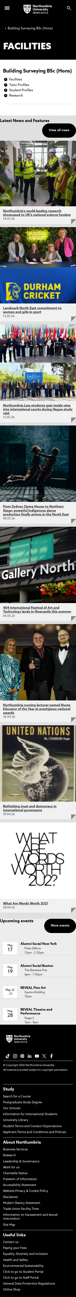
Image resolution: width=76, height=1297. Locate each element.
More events (60, 925)
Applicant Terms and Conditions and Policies (34, 1132)
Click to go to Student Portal (23, 1272)
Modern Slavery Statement (21, 1203)
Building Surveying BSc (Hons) (29, 28)
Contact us (10, 1242)
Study (8, 1089)
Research (16, 95)
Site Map (9, 1225)
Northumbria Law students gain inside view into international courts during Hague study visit (38, 409)
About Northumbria (22, 1143)
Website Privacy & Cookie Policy (25, 1191)
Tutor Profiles (19, 85)
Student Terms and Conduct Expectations (32, 1126)
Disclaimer (10, 1197)
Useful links (14, 1235)
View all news (59, 130)
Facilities (15, 79)
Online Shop (11, 1289)
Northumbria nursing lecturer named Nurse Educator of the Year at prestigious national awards (36, 709)
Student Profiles (21, 90)
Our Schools (11, 1108)
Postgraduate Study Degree (22, 1102)
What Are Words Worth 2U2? (25, 903)
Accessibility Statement (19, 1185)
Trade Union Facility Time (21, 1209)
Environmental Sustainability (23, 1266)
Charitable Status (15, 1173)
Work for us (11, 1167)
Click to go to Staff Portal (21, 1277)
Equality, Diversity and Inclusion (25, 1254)
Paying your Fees (15, 1248)
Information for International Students (30, 1114)
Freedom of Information (20, 1179)
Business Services (15, 1149)
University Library (15, 1120)
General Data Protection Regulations (29, 1283)
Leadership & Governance (21, 1161)
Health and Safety (15, 1260)
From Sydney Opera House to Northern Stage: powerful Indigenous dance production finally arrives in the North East (36, 510)
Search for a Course (17, 1096)
